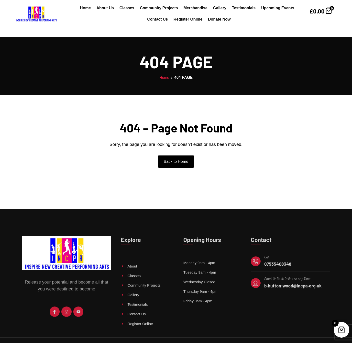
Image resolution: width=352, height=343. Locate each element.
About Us (105, 8)
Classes (127, 8)
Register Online (188, 19)
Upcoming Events (277, 8)
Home (85, 8)
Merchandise (196, 8)
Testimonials (244, 8)
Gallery (219, 8)
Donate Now (219, 19)
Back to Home (176, 161)
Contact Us (157, 19)
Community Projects (159, 8)
